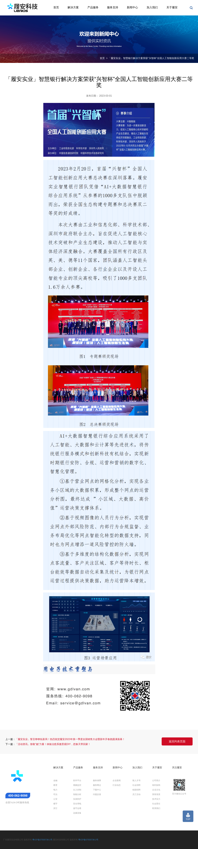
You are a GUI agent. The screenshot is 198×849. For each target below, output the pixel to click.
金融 (55, 780)
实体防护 (77, 799)
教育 (55, 785)
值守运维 (77, 808)
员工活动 (136, 794)
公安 (55, 799)
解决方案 (73, 7)
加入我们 (152, 7)
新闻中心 (132, 7)
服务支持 (112, 7)
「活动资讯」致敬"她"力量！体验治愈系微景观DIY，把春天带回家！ (52, 744)
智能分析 (77, 794)
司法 (55, 794)
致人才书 (136, 780)
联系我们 (156, 808)
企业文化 (156, 790)
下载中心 (97, 790)
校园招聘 (136, 790)
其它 (55, 808)
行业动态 (117, 785)
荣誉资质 (156, 794)
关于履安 (172, 7)
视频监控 (77, 785)
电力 (55, 790)
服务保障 (97, 780)
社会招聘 (136, 785)
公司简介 (156, 780)
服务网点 (97, 785)
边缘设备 (77, 813)
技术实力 (156, 799)
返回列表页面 (177, 741)
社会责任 (156, 803)
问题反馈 (97, 794)
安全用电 (77, 803)
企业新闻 (117, 780)
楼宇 (55, 803)
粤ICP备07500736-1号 (42, 839)
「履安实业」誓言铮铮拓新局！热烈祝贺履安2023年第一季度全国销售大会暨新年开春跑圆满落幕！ (70, 739)
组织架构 (156, 785)
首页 (56, 7)
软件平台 (77, 780)
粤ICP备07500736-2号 (88, 839)
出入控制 (77, 790)
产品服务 (93, 7)
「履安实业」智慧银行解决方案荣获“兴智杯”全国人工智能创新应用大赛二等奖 (151, 58)
